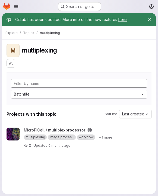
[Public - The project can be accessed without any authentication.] (90, 130)
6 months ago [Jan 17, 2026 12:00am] (59, 145)
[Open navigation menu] (16, 6)
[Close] (149, 19)
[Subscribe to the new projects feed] (11, 63)
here (122, 19)
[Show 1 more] (105, 137)
